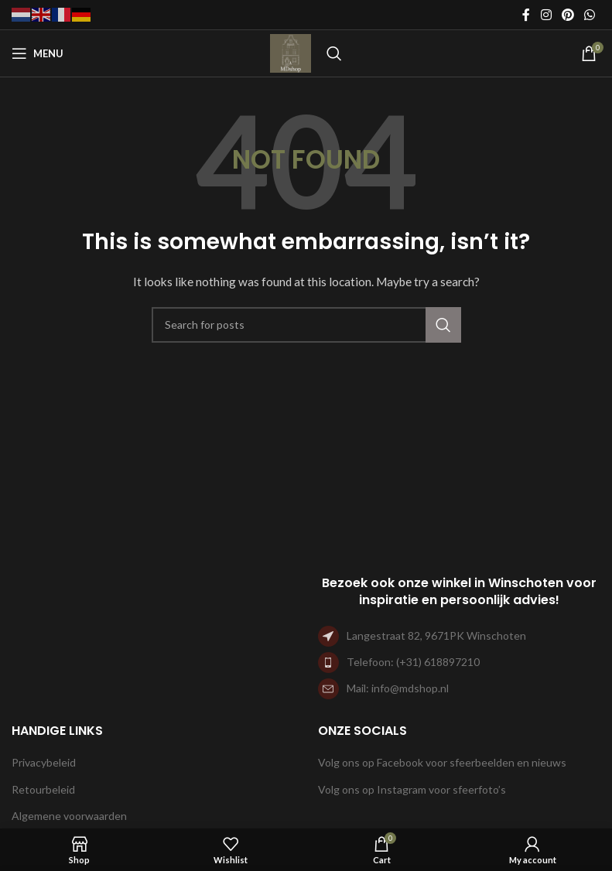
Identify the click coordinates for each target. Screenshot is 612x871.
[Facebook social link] (526, 14)
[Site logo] (291, 52)
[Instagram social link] (545, 14)
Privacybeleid (44, 762)
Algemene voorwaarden (69, 815)
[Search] (334, 53)
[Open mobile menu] (37, 53)
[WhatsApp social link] (590, 14)
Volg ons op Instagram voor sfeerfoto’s (412, 789)
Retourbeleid (43, 789)
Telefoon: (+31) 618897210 (413, 661)
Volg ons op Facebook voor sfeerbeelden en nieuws (442, 762)
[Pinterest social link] (567, 14)
